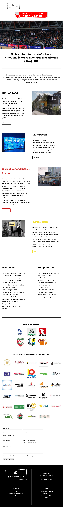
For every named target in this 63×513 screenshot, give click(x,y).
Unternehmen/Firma (8, 435)
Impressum (46, 494)
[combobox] (24, 443)
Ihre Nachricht (7, 446)
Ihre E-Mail (6, 440)
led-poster (36, 157)
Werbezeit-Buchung (47, 491)
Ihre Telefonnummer (29, 440)
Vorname (4, 432)
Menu (3, 6)
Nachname (25, 432)
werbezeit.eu (6, 210)
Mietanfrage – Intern (47, 496)
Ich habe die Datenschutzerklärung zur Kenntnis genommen (21, 456)
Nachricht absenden (8, 459)
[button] (2, 35)
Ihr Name (5, 428)
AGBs (46, 498)
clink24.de (36, 251)
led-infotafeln (6, 123)
